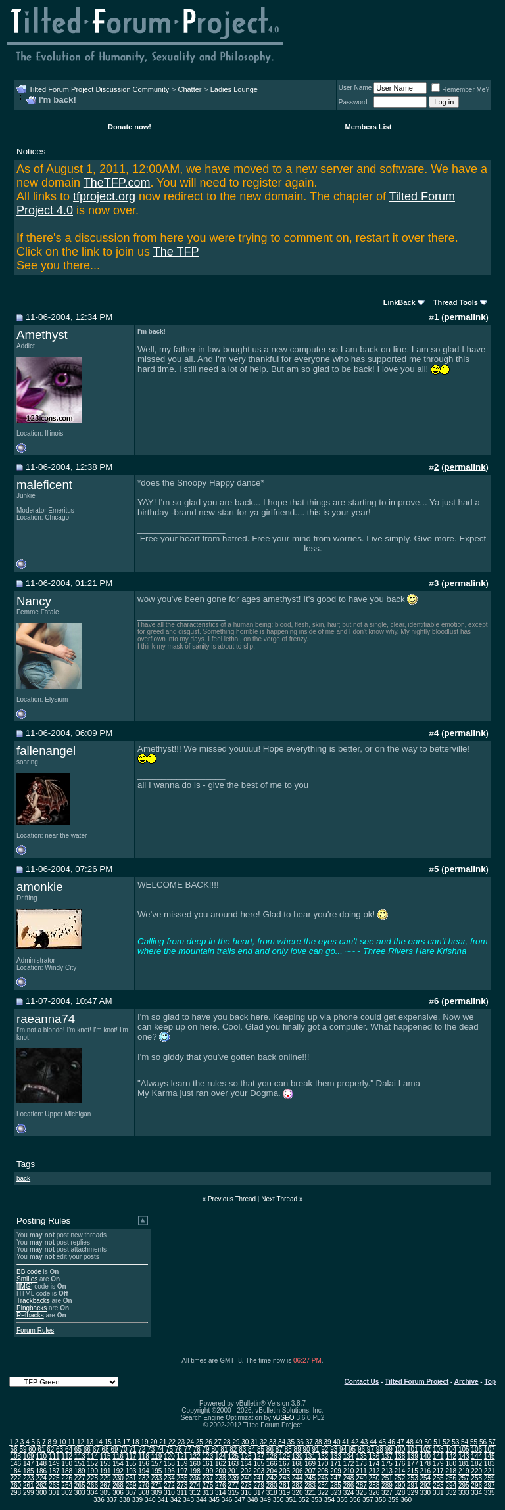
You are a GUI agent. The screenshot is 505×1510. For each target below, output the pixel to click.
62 (50, 1449)
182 (476, 1463)
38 (318, 1442)
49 (419, 1442)
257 (463, 1478)
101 (412, 1449)
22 (172, 1442)
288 (374, 1485)
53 (455, 1442)
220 (476, 1471)
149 (54, 1463)
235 (182, 1478)
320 (297, 1492)
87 (279, 1449)
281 (284, 1485)
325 (361, 1492)
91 (315, 1449)
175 (387, 1463)
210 (348, 1471)
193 (131, 1471)
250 (374, 1478)
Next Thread (279, 1198)
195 (156, 1471)
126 (246, 1456)
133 (335, 1456)
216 (425, 1471)
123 (208, 1456)
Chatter (189, 89)
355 (342, 1499)
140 (425, 1456)
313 (208, 1492)
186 (41, 1471)
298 (15, 1492)
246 (323, 1478)
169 (310, 1463)
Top (490, 1381)
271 (156, 1485)
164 (246, 1463)
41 (345, 1442)
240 (246, 1478)
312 (195, 1492)
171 (335, 1463)
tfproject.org (104, 196)
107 (489, 1449)
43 (364, 1442)
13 (89, 1442)
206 (297, 1471)
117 (131, 1456)
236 (195, 1478)
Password (353, 102)
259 (489, 1478)
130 (297, 1456)
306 (118, 1492)
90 (306, 1449)
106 (476, 1449)
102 (425, 1449)
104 (450, 1449)
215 (412, 1471)
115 (105, 1456)
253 (412, 1478)
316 (246, 1492)
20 (153, 1442)
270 (143, 1485)
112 (66, 1456)
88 (288, 1449)
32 (263, 1442)
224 (41, 1478)
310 (169, 1492)
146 (15, 1463)
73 (151, 1449)
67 (96, 1449)
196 (169, 1471)
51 (437, 1442)
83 (242, 1449)
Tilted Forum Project (416, 1381)
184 (15, 1471)
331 (438, 1492)
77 (187, 1449)
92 (324, 1449)
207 (310, 1471)
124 (220, 1456)
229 (105, 1478)
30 (245, 1442)
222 (15, 1478)
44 (373, 1442)
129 (284, 1456)
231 (131, 1478)
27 (218, 1442)
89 (297, 1449)
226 (66, 1478)
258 (476, 1478)
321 (310, 1492)
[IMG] (24, 1286)
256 (450, 1478)
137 (387, 1456)
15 (108, 1442)
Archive (466, 1381)
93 (333, 1449)
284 (323, 1485)
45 (382, 1442)
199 (208, 1471)
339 (137, 1499)
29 (235, 1442)
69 (114, 1449)
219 (463, 1471)
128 (271, 1456)
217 (438, 1471)
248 (348, 1478)
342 (175, 1499)
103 (438, 1449)
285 (335, 1485)
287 (361, 1485)
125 (233, 1456)
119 (156, 1456)
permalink (465, 317)
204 (271, 1471)
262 (41, 1485)
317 (258, 1492)
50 (427, 1442)
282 (297, 1485)
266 (92, 1485)
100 (400, 1449)
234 (169, 1478)
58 (13, 1449)
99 (389, 1449)
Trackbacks (33, 1300)
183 (489, 1463)
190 (92, 1471)
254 (425, 1478)
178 (425, 1463)
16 (117, 1442)
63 (59, 1449)
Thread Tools (455, 302)
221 (489, 1471)
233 (156, 1478)
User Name (355, 87)
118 (143, 1456)
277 (233, 1485)
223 (28, 1478)
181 (463, 1463)
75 (169, 1449)
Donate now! (129, 127)
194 (143, 1471)
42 (354, 1442)
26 (208, 1442)
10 (62, 1442)
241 (258, 1478)
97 (370, 1449)
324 (348, 1492)
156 (143, 1463)
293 (438, 1485)
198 (195, 1471)
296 (476, 1485)
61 (41, 1449)
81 (224, 1449)
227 (79, 1478)
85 (260, 1449)
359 (393, 1499)
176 (400, 1463)
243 (284, 1478)
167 (284, 1463)
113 (79, 1456)
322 (323, 1492)
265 (79, 1485)
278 (246, 1485)
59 (22, 1449)
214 (400, 1471)
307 (131, 1492)
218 (450, 1471)
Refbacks (30, 1315)
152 (92, 1463)
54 (464, 1442)
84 (251, 1449)
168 (297, 1463)
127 (258, 1456)
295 (463, 1485)
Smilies (26, 1279)
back (23, 1178)
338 (124, 1499)
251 (387, 1478)
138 (400, 1456)
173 (361, 1463)
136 (374, 1456)
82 (233, 1449)
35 (291, 1442)
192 (118, 1471)
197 (182, 1471)
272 (169, 1485)
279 (258, 1485)
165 (258, 1463)
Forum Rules (35, 1330)
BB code (28, 1271)
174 (374, 1463)
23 (181, 1442)
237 (208, 1478)
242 (271, 1478)
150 (66, 1463)
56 (483, 1442)
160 (195, 1463)
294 (450, 1485)
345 (214, 1499)
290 (400, 1485)
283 (310, 1485)
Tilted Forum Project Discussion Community (99, 89)
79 (206, 1449)
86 (270, 1449)
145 (489, 1456)
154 (118, 1463)
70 (123, 1449)
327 (387, 1492)
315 (233, 1492)
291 (412, 1485)
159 (182, 1463)
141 (438, 1456)
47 (400, 1442)
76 (178, 1449)
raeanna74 (45, 1019)
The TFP (176, 251)
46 (391, 1442)
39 (327, 1442)
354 (329, 1499)
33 (272, 1442)
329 (412, 1492)
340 (150, 1499)
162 (220, 1463)
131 (310, 1456)
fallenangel (46, 751)
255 (438, 1478)
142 (450, 1456)
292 (425, 1485)
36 (300, 1442)
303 (79, 1492)
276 (220, 1485)
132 (323, 1456)
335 (489, 1492)
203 (258, 1471)
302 (66, 1492)
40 (336, 1442)
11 (71, 1442)
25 (199, 1442)
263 (54, 1485)
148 (41, 1463)
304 (92, 1492)
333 (463, 1492)
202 (246, 1471)
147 (28, 1463)
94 (343, 1449)
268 (118, 1485)
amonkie (39, 887)
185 (28, 1471)
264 (66, 1485)
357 (367, 1499)
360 (406, 1499)
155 (131, 1463)
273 (182, 1485)
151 (79, 1463)
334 (476, 1492)
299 (28, 1492)
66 (87, 1449)
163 (233, 1463)
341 (162, 1499)
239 (233, 1478)
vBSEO (284, 1417)
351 (291, 1499)
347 (239, 1499)
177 (412, 1463)
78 (197, 1449)
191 (105, 1471)
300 (41, 1492)
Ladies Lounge (234, 89)
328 (400, 1492)
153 (105, 1463)
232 (143, 1478)
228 (92, 1478)
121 (182, 1456)
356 (354, 1499)
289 (387, 1485)
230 (118, 1478)
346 (227, 1499)
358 (380, 1499)
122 (195, 1456)
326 (374, 1492)
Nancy (33, 601)
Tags (25, 1164)
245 (310, 1478)
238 (220, 1478)
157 (156, 1463)
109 (28, 1456)
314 (220, 1492)
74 (160, 1449)
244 (297, 1478)
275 (208, 1485)
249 (361, 1478)
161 (208, 1463)
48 (410, 1442)
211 (361, 1471)
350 (278, 1499)
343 (188, 1499)
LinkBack (399, 302)
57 (492, 1442)
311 (182, 1492)
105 (463, 1449)
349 (265, 1499)
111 (54, 1456)
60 (32, 1449)
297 (489, 1485)
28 (227, 1442)
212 (374, 1471)
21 (162, 1442)
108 (15, 1456)
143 (463, 1456)
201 (233, 1471)
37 (309, 1442)
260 (15, 1485)
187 (54, 1471)
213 (387, 1471)
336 (99, 1499)
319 (284, 1492)
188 (66, 1471)
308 (143, 1492)
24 (190, 1442)
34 (281, 1442)
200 (220, 1471)
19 (144, 1442)
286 (348, 1485)
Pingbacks (31, 1308)
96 (361, 1449)
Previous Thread (232, 1198)
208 (323, 1471)
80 (214, 1449)
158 (169, 1463)
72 (141, 1449)
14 (99, 1442)
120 (169, 1456)
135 (361, 1456)
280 (271, 1485)
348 (252, 1499)
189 (79, 1471)
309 (156, 1492)
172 (348, 1463)
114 (92, 1456)
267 (105, 1485)
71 (132, 1449)
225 (54, 1478)
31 (254, 1442)
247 (335, 1478)
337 (112, 1499)
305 (105, 1492)
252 (400, 1478)
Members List (368, 127)
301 (54, 1492)
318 (271, 1492)
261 (28, 1485)
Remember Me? (460, 89)
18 (135, 1442)
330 (425, 1492)
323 (335, 1492)
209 (335, 1471)
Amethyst (42, 335)
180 (450, 1463)
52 (446, 1442)
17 (126, 1442)
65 (78, 1449)
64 (68, 1449)
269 (131, 1485)
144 (476, 1456)
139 (412, 1456)
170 (323, 1463)
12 (80, 1442)
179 (438, 1463)
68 (105, 1449)
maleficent (44, 485)
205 (284, 1471)
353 (316, 1499)
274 (195, 1485)
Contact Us (362, 1381)
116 (118, 1456)
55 (473, 1442)
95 (352, 1449)
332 (450, 1492)
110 (41, 1456)
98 (379, 1449)
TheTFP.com (117, 182)
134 (348, 1456)
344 (201, 1499)
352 (304, 1499)
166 (271, 1463)
